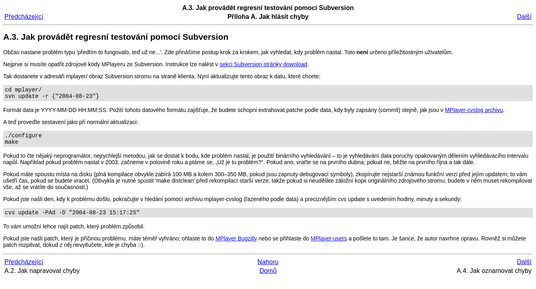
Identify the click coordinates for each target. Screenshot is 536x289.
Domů (268, 276)
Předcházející (23, 16)
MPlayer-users (329, 244)
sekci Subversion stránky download (263, 64)
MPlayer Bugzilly (236, 244)
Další (524, 16)
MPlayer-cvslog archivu (474, 112)
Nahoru (268, 268)
